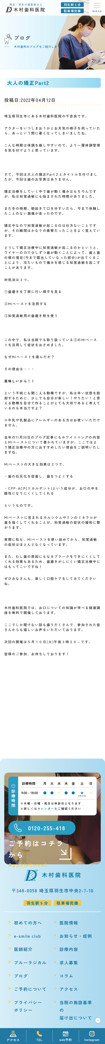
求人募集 (69, 963)
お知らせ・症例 (76, 936)
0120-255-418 (46, 828)
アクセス (69, 989)
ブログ (21, 976)
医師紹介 (23, 949)
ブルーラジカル (30, 963)
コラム (67, 976)
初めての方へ (28, 923)
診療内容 (69, 949)
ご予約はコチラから (40, 849)
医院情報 (69, 923)
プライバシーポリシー (28, 1006)
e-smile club (27, 936)
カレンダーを (47, 808)
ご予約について (30, 989)
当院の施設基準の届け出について (76, 1010)
